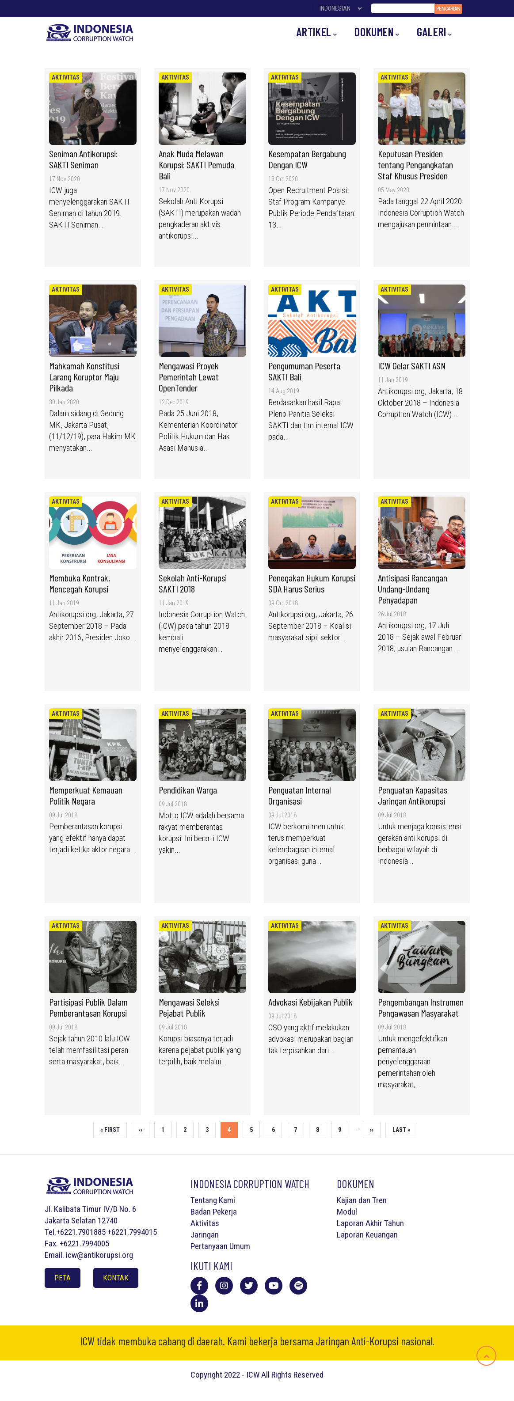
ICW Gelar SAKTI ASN (411, 365)
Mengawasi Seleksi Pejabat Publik (189, 1007)
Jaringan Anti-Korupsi (357, 1341)
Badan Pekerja (213, 1212)
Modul (347, 1212)
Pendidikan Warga (188, 789)
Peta (62, 1277)
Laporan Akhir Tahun (370, 1223)
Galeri (434, 32)
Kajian (347, 1200)
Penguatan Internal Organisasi (299, 795)
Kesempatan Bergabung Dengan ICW (307, 159)
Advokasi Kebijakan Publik (311, 1001)
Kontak (116, 1277)
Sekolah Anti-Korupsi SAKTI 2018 (193, 583)
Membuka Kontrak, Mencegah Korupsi (79, 583)
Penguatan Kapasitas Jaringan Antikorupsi (412, 795)
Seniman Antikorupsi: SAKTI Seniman (83, 159)
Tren (379, 1200)
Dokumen (376, 32)
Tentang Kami (212, 1200)
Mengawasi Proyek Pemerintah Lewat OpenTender (189, 376)
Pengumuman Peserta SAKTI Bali (304, 371)
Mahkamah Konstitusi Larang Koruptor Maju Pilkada (84, 376)
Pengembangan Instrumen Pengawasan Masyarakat (421, 1007)
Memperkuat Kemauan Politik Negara (85, 795)
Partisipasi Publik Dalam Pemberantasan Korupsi (88, 1007)
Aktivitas (66, 77)
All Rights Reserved (292, 1375)
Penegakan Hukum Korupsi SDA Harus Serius (311, 583)
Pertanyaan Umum (220, 1246)
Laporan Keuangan (367, 1235)
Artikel (317, 32)
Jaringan (204, 1235)
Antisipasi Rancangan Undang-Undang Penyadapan (412, 588)
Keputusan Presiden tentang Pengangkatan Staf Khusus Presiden (415, 164)
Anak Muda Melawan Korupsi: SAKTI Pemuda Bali (196, 164)
